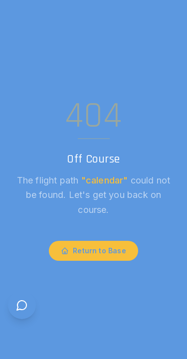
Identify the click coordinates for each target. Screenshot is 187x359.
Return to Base (93, 250)
